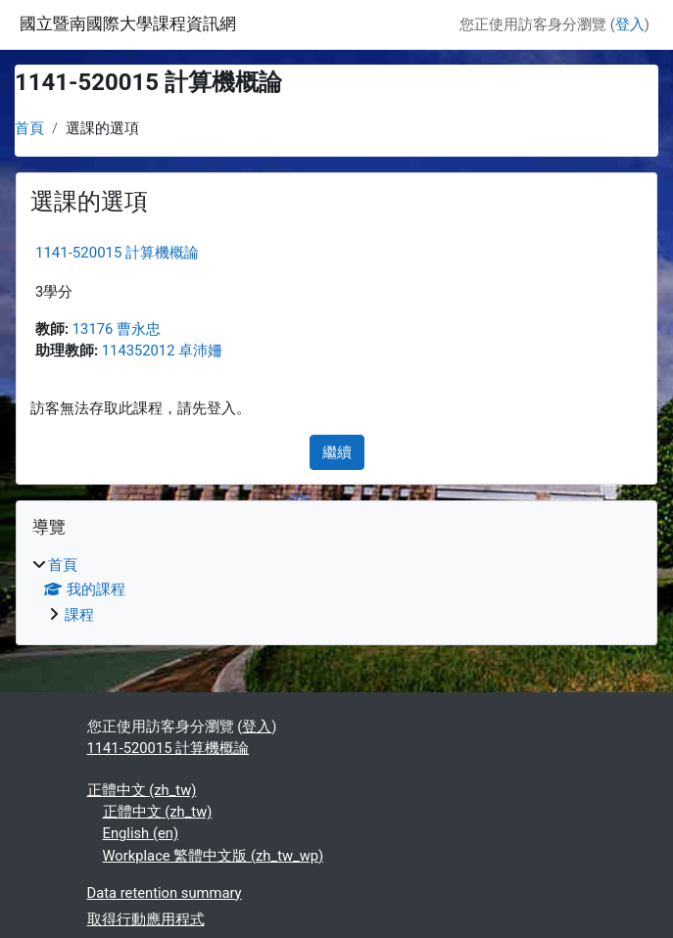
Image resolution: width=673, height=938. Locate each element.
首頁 (29, 128)
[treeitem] (336, 589)
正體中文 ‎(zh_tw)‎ (142, 790)
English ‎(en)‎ (141, 833)
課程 (79, 615)
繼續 (337, 452)
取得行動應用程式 (146, 919)
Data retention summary (164, 893)
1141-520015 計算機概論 (117, 252)
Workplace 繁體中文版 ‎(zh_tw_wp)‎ (213, 856)
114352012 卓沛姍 (162, 350)
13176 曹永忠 (116, 329)
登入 (630, 24)
